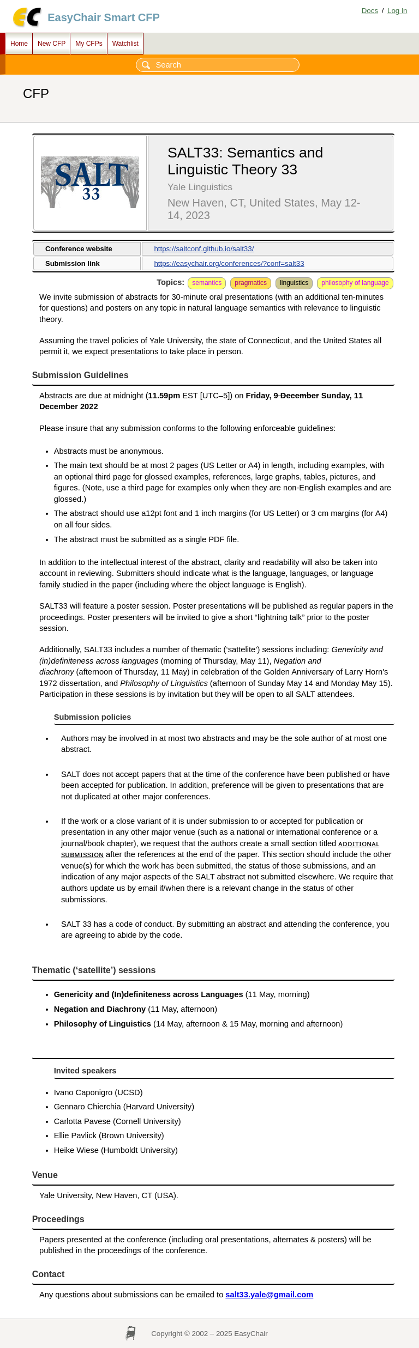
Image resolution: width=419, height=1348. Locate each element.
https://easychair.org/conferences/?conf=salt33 (229, 263)
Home (19, 43)
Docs (370, 11)
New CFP (51, 43)
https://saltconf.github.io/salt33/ (204, 249)
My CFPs (88, 43)
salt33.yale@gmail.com (269, 1294)
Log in (397, 11)
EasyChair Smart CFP (103, 17)
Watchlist (125, 43)
